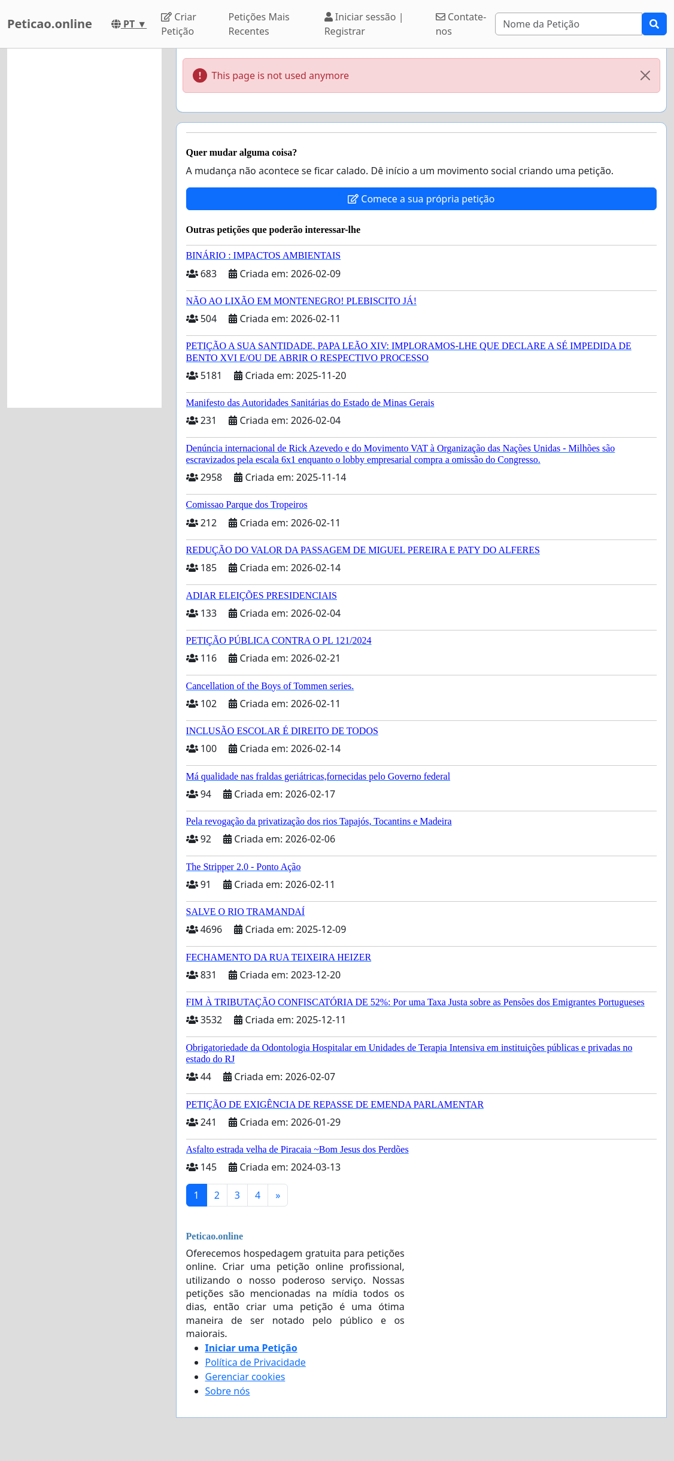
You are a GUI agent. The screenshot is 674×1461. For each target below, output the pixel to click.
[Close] (645, 75)
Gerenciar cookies (245, 1376)
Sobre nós (227, 1391)
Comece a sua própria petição (421, 198)
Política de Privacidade (255, 1362)
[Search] (568, 24)
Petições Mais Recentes (259, 24)
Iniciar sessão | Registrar (364, 24)
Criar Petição (178, 24)
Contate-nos (461, 24)
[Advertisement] (84, 228)
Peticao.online (49, 24)
